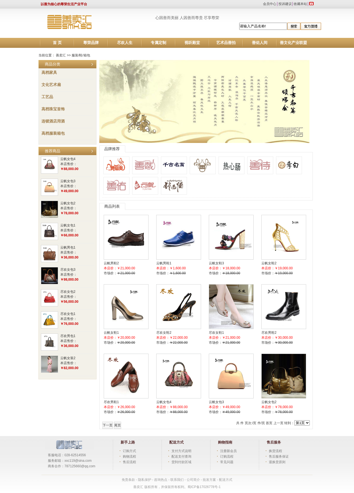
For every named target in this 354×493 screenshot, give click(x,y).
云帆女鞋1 (111, 333)
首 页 (57, 43)
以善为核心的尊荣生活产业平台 (64, 4)
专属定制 (158, 43)
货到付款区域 (181, 462)
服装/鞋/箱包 (81, 55)
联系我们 (177, 480)
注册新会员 (228, 451)
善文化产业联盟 (293, 43)
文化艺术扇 (51, 84)
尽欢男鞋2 (269, 333)
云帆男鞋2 (111, 263)
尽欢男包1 (68, 336)
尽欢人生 (124, 43)
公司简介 (193, 480)
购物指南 (225, 442)
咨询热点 (160, 480)
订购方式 (129, 451)
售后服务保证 (279, 456)
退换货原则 (277, 462)
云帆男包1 (68, 247)
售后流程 (129, 462)
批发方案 (210, 480)
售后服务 (274, 442)
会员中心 (269, 4)
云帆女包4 (68, 159)
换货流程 (275, 451)
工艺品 (47, 97)
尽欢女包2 (68, 292)
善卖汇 (61, 55)
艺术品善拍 (226, 43)
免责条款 (128, 480)
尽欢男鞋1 (111, 402)
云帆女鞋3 (216, 263)
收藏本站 (300, 4)
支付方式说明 (181, 451)
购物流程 (129, 456)
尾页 (117, 425)
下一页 (108, 425)
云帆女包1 (68, 225)
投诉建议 (285, 4)
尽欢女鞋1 (216, 333)
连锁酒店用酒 (53, 121)
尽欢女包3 (68, 270)
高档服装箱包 (53, 133)
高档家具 (49, 72)
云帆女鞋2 (269, 263)
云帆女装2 (68, 358)
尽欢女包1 (68, 314)
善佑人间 (259, 43)
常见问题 (226, 462)
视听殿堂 (192, 43)
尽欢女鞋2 (163, 333)
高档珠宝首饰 (53, 109)
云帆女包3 (68, 181)
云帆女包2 (68, 203)
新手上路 (128, 442)
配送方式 (176, 442)
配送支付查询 (181, 456)
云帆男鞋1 (163, 263)
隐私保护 (145, 480)
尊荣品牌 (91, 43)
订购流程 (226, 456)
